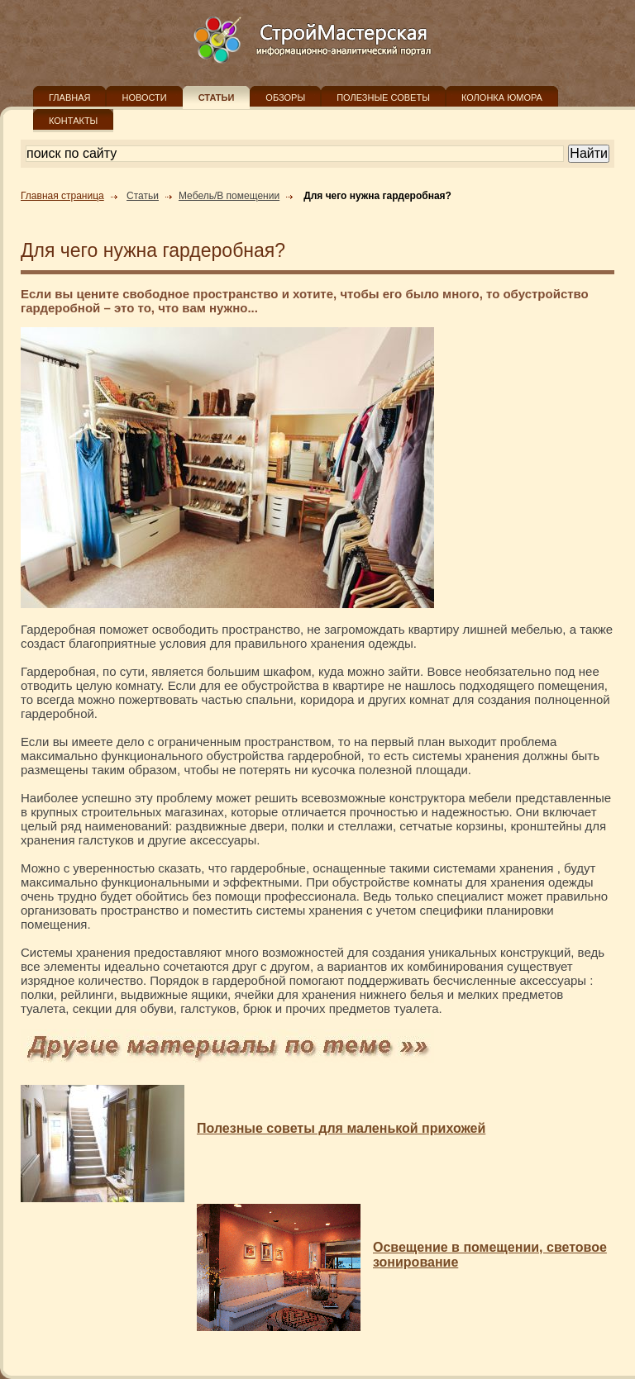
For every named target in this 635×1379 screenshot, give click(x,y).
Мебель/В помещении (229, 196)
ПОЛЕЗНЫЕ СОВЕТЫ (383, 97)
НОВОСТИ (144, 97)
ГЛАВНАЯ (69, 97)
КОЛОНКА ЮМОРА (501, 97)
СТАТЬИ (216, 97)
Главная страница (62, 196)
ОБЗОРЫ (285, 97)
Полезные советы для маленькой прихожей (341, 1128)
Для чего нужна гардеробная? (377, 196)
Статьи (143, 196)
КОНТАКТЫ (73, 121)
